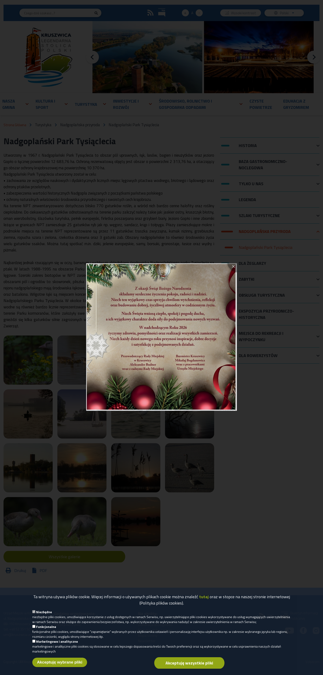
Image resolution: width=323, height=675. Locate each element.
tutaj (204, 600)
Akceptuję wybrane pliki (59, 665)
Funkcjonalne (46, 629)
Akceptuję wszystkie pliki (189, 666)
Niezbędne (44, 615)
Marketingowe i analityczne (57, 644)
